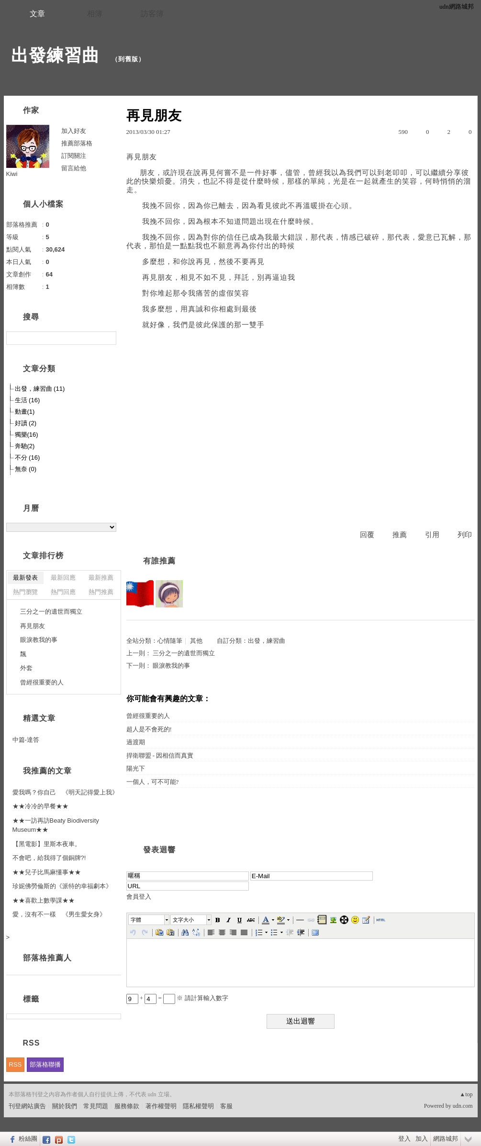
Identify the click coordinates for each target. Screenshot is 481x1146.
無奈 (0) (26, 469)
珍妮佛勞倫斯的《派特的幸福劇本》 (62, 886)
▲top (465, 1094)
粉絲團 (28, 1138)
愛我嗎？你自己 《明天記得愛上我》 (65, 792)
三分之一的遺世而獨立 (184, 653)
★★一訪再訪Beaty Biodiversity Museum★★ (55, 825)
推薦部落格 (76, 143)
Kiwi (12, 173)
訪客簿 (152, 14)
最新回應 (63, 577)
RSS (15, 1064)
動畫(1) (25, 411)
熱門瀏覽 (25, 591)
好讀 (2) (26, 423)
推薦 (399, 535)
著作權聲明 (161, 1106)
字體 (136, 920)
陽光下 (135, 768)
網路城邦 (445, 1138)
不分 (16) (27, 457)
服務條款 (126, 1106)
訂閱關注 (73, 155)
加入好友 (73, 130)
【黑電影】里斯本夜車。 (46, 844)
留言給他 (73, 168)
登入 (404, 1138)
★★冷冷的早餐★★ (40, 806)
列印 (465, 535)
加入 (421, 1138)
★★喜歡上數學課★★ (43, 900)
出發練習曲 (58, 55)
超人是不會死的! (149, 729)
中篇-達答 (25, 739)
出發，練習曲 (266, 640)
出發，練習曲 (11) (40, 388)
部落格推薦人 (47, 958)
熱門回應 (63, 591)
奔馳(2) (25, 446)
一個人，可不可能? (152, 781)
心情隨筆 (169, 640)
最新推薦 (101, 577)
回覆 (367, 535)
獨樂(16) (26, 434)
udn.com (463, 1105)
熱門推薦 (101, 591)
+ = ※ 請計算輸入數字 (177, 998)
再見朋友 (32, 625)
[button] (149, 920)
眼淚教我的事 (171, 665)
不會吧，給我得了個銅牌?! (49, 857)
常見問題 (95, 1106)
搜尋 (108, 338)
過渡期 (135, 742)
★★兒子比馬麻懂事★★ (46, 872)
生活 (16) (27, 400)
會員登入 (138, 896)
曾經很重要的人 (148, 715)
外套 (26, 668)
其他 (196, 640)
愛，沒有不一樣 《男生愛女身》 (59, 914)
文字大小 (183, 920)
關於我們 (64, 1106)
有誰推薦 (159, 561)
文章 (37, 14)
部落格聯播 (45, 1064)
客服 (226, 1106)
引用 (432, 535)
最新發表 (25, 577)
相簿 (94, 14)
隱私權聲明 (198, 1106)
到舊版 (128, 59)
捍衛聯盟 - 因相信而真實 (160, 755)
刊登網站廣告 (27, 1106)
